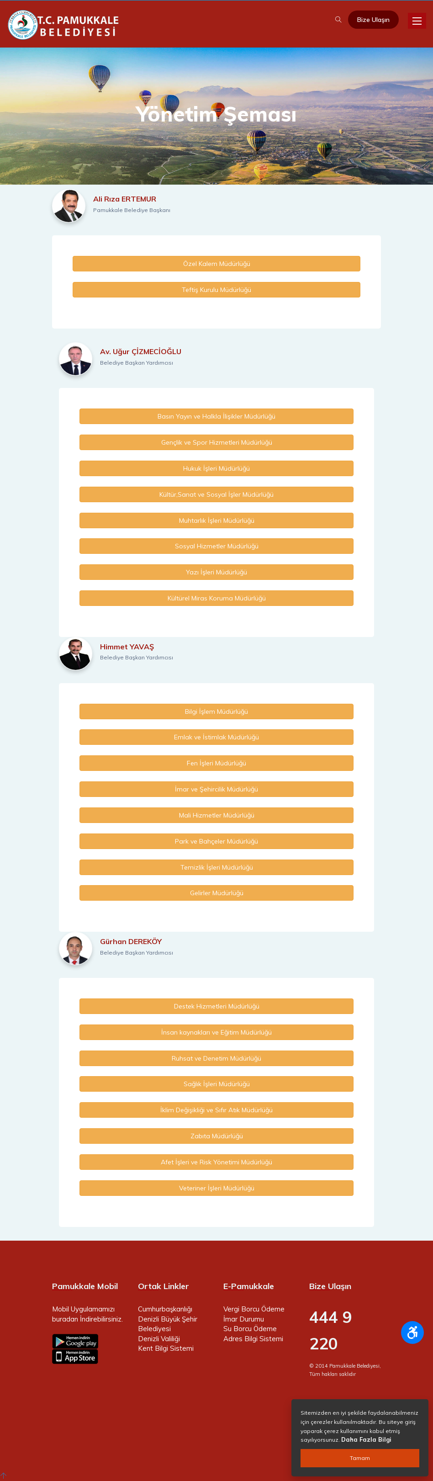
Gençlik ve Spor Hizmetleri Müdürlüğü (216, 442)
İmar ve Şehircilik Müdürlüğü (216, 789)
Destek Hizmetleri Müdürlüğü (216, 1006)
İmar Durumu (243, 1319)
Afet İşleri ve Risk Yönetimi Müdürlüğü (216, 1162)
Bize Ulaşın (373, 20)
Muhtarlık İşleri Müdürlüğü (216, 520)
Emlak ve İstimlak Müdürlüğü (216, 737)
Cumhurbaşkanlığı (165, 1309)
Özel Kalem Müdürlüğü (216, 264)
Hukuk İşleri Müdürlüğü (216, 468)
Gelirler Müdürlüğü (216, 893)
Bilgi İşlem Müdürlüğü (216, 711)
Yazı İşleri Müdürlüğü (216, 572)
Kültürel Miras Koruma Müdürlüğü (217, 598)
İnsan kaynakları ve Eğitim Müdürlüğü (216, 1032)
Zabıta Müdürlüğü (216, 1136)
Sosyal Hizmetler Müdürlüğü (217, 546)
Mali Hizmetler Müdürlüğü (216, 815)
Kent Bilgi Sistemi (166, 1348)
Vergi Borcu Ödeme (254, 1309)
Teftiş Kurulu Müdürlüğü (216, 290)
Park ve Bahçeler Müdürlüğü (216, 841)
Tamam (360, 1457)
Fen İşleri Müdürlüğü (216, 763)
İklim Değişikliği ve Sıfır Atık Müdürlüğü (216, 1110)
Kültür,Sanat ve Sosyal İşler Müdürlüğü (216, 494)
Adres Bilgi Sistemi (253, 1338)
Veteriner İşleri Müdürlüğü (216, 1188)
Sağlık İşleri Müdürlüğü (217, 1084)
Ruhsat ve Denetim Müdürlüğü (216, 1058)
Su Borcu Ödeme (250, 1328)
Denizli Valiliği (159, 1338)
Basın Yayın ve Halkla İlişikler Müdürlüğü (216, 416)
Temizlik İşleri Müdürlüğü (216, 867)
